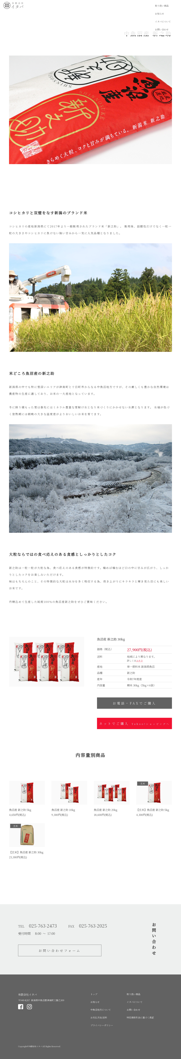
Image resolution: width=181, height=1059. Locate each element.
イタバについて (149, 5)
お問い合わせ (171, 5)
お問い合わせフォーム (60, 950)
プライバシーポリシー (101, 1025)
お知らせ (130, 5)
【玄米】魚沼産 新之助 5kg (152, 810)
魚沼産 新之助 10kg (63, 810)
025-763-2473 (43, 925)
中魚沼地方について (100, 1009)
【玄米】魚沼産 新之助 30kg (26, 852)
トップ (93, 994)
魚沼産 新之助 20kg (105, 810)
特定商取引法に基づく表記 (140, 1017)
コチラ (139, 660)
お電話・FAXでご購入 (134, 703)
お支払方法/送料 (98, 1017)
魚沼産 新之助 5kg (20, 810)
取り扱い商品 (112, 5)
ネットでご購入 (134, 723)
